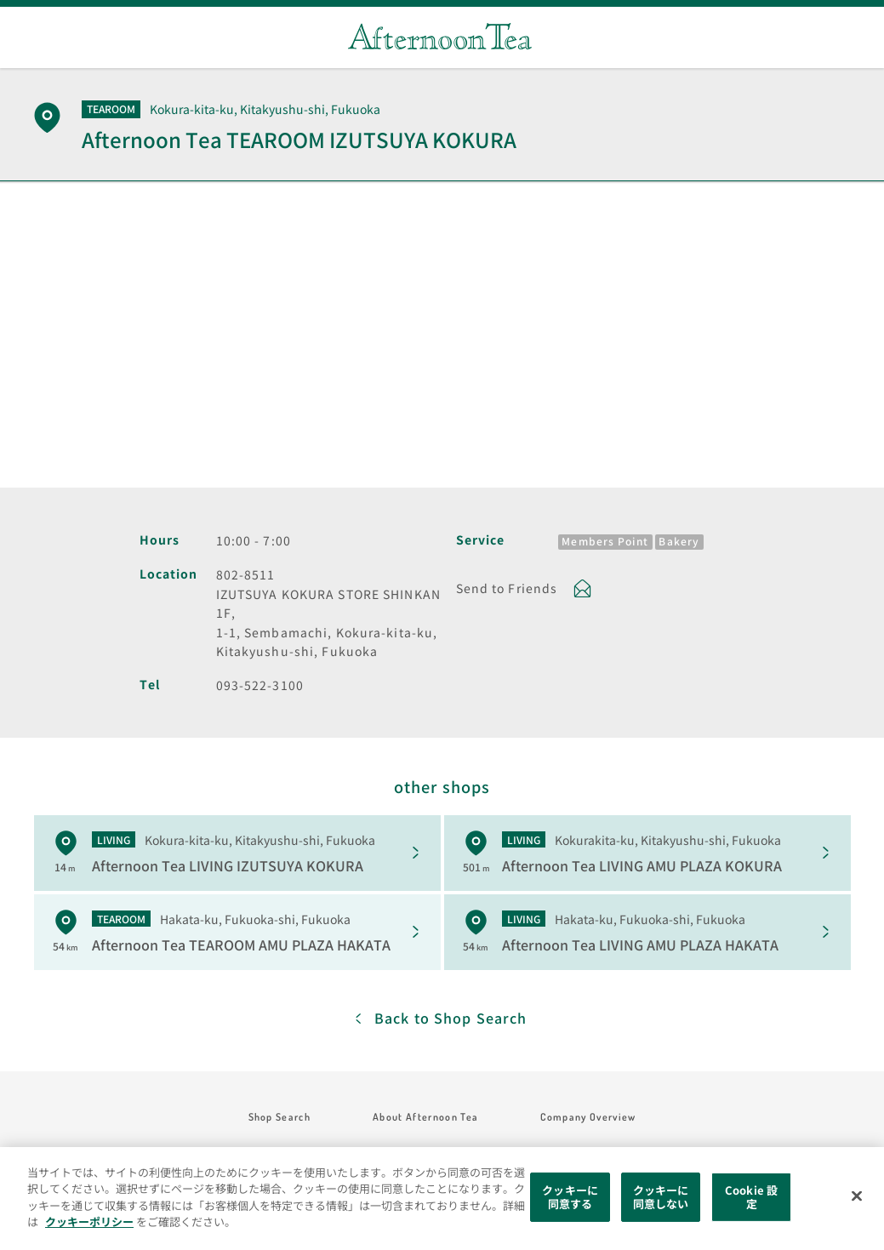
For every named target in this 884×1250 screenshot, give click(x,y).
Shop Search (279, 1116)
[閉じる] (856, 1196)
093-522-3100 (260, 684)
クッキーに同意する (570, 1197)
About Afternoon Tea (425, 1116)
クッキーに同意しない (661, 1197)
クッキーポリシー (89, 1221)
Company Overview (588, 1116)
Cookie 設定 (751, 1197)
